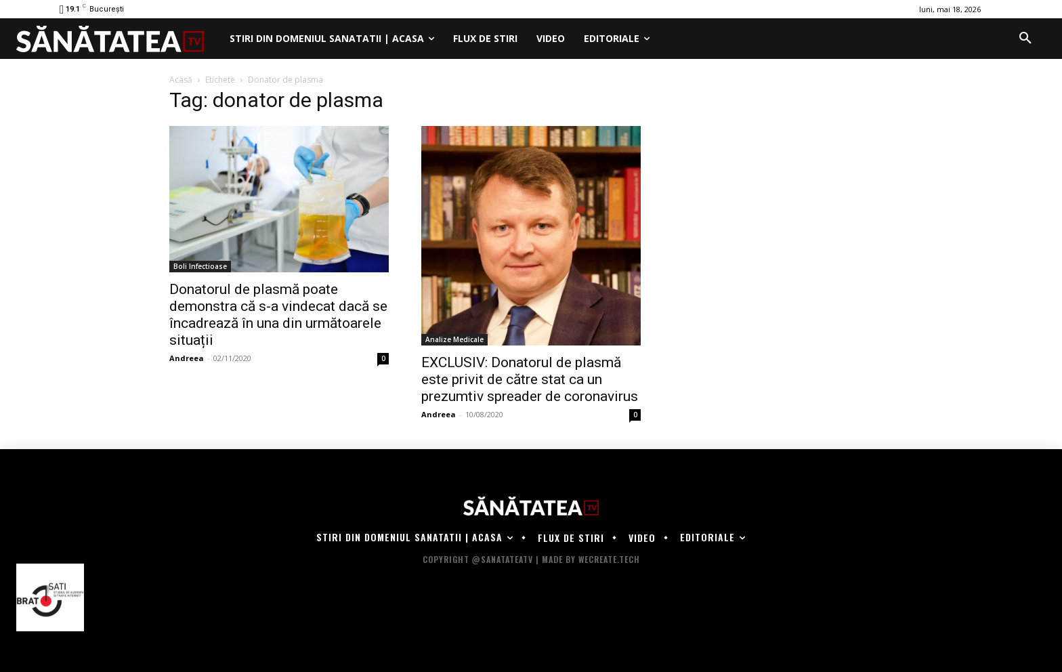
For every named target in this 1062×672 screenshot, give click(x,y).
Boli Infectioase (200, 266)
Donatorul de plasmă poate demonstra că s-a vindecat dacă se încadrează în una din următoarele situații (278, 314)
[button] (1025, 38)
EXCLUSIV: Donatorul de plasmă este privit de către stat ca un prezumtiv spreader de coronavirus (529, 379)
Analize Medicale (454, 339)
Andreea (186, 358)
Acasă (180, 79)
